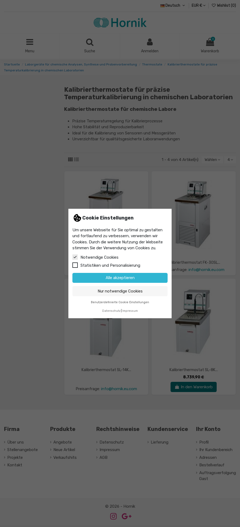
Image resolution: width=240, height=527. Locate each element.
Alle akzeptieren (120, 277)
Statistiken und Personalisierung (106, 265)
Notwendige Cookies (95, 257)
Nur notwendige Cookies (120, 291)
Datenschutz (111, 311)
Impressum (130, 311)
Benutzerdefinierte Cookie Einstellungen (120, 302)
